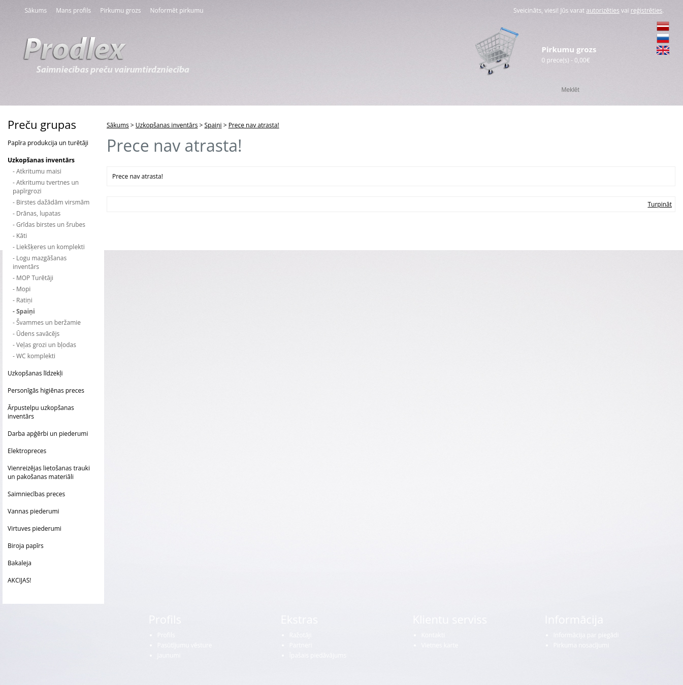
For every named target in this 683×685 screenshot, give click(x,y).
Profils (166, 635)
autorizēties (603, 10)
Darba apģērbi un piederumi (48, 433)
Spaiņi (213, 125)
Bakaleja (19, 563)
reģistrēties (647, 10)
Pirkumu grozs (120, 10)
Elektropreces (27, 451)
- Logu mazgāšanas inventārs (40, 262)
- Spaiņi (24, 311)
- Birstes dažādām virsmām (51, 202)
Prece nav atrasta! (254, 125)
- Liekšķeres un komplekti (49, 247)
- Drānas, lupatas (36, 213)
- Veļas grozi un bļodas (44, 344)
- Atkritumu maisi (37, 171)
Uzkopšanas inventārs (41, 160)
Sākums (36, 10)
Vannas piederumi (33, 511)
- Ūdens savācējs (36, 333)
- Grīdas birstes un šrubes (49, 224)
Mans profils (73, 10)
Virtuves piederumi (34, 528)
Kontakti (433, 635)
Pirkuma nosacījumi (581, 645)
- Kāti (20, 235)
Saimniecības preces (36, 494)
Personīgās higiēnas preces (46, 390)
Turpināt (659, 204)
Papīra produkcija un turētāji (48, 143)
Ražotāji (300, 635)
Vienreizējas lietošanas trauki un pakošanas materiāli (49, 472)
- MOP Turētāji (33, 277)
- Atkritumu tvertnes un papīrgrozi (46, 186)
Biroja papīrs (26, 545)
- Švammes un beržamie (47, 322)
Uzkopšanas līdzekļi (35, 373)
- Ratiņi (22, 300)
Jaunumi (169, 655)
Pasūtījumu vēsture (184, 645)
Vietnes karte (440, 645)
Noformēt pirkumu (177, 10)
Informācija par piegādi (586, 635)
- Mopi (21, 289)
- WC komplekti (34, 356)
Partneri (300, 645)
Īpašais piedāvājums (318, 655)
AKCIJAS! (19, 580)
